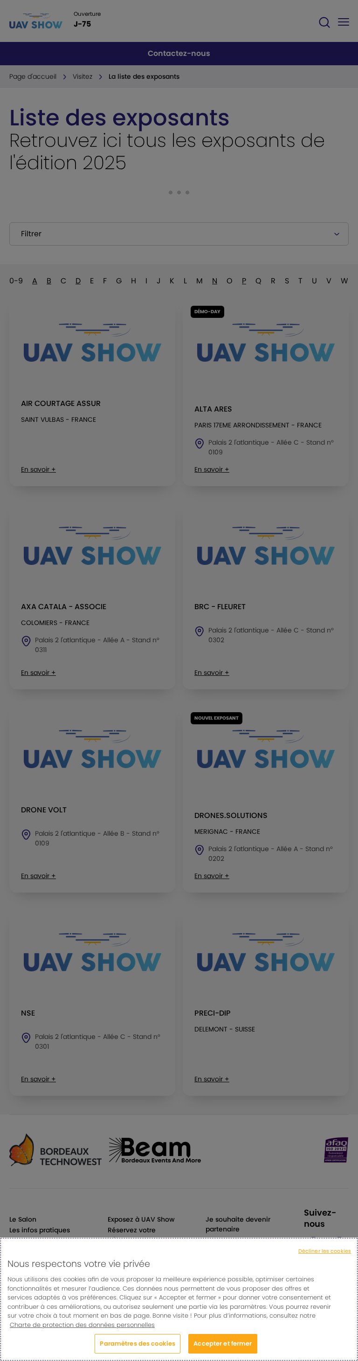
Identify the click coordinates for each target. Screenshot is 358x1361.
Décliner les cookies (324, 1256)
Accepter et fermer (222, 1349)
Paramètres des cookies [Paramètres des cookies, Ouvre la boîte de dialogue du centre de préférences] (137, 1349)
